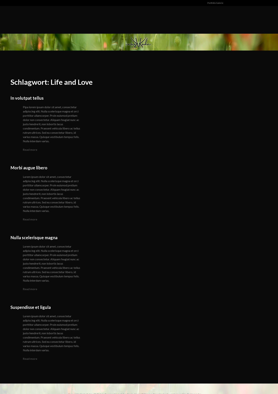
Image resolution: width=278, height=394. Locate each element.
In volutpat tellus (27, 98)
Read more (30, 149)
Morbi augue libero (28, 167)
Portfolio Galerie (215, 3)
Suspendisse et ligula (30, 307)
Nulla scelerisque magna (33, 237)
